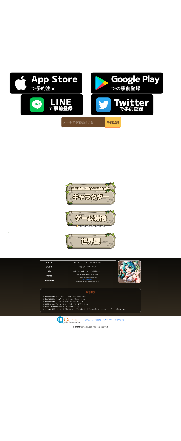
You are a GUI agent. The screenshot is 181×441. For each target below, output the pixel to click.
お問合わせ (89, 421)
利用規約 (98, 421)
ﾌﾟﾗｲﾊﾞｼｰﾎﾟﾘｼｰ (108, 421)
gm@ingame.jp (87, 375)
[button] (31, 209)
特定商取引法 (119, 421)
